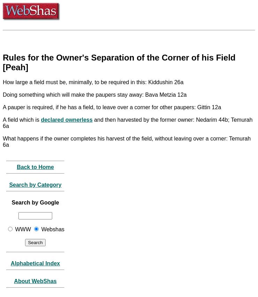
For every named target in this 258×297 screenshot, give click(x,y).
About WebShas (35, 281)
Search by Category (35, 185)
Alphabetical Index (35, 263)
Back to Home (35, 167)
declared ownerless (67, 120)
